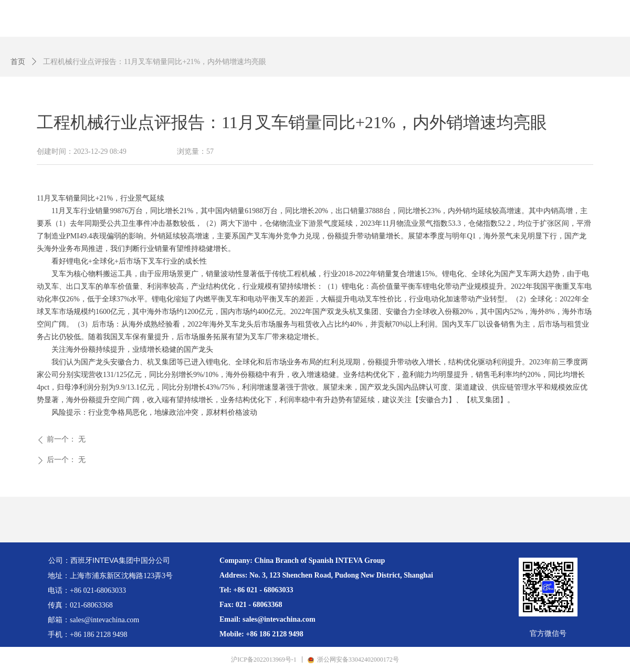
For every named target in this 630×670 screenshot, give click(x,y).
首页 (17, 62)
